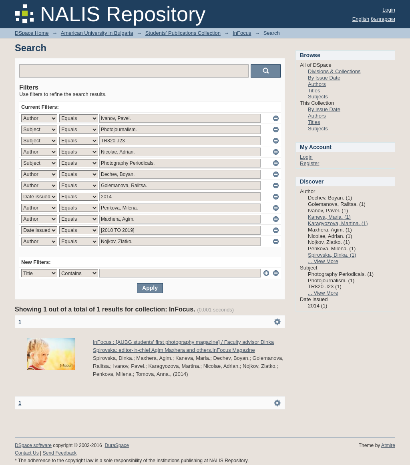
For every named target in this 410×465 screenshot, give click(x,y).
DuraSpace (117, 445)
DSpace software (33, 445)
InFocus (242, 33)
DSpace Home (32, 33)
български (383, 19)
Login (388, 10)
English (361, 19)
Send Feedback (60, 453)
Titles (314, 91)
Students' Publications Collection (183, 33)
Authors (317, 84)
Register (309, 163)
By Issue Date (324, 78)
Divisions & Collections (334, 71)
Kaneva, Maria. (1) (329, 217)
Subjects (318, 97)
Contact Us (27, 453)
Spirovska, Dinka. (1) (332, 255)
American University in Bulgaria (97, 33)
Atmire (388, 445)
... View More (323, 261)
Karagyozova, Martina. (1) (338, 223)
